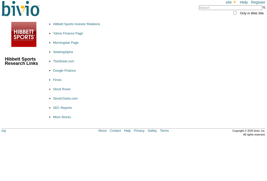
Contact (115, 130)
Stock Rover (62, 89)
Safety (152, 130)
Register (258, 2)
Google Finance (64, 70)
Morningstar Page (65, 42)
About (102, 130)
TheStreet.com (63, 61)
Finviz (57, 80)
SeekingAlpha (63, 52)
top (4, 130)
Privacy (139, 130)
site (231, 2)
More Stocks (62, 117)
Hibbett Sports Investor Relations (76, 24)
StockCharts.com (65, 98)
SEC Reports (62, 108)
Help (244, 2)
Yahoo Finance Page (68, 33)
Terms (164, 130)
